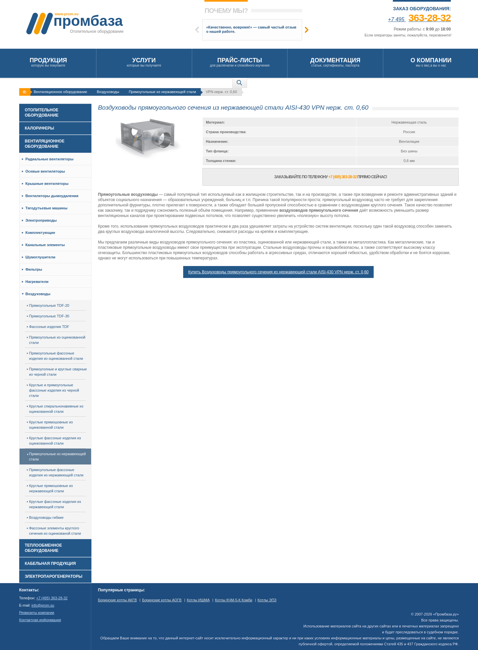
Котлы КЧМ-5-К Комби (233, 600)
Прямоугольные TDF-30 (48, 316)
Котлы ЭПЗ (267, 600)
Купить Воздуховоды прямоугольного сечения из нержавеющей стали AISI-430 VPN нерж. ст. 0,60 (278, 272)
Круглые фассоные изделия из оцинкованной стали (54, 440)
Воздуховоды (108, 92)
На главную (25, 92)
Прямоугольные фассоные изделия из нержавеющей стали (55, 472)
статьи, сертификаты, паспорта (335, 62)
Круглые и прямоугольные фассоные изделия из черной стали (53, 390)
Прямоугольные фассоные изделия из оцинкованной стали (55, 355)
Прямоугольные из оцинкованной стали (56, 340)
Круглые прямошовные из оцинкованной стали (50, 424)
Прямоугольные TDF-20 (48, 305)
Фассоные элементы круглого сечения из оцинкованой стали (54, 530)
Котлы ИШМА (198, 600)
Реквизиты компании (36, 613)
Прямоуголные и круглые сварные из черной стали (57, 371)
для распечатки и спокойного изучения (240, 62)
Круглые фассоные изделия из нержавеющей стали (54, 504)
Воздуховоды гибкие (45, 517)
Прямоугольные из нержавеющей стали (162, 92)
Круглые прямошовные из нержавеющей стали (50, 488)
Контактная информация (40, 620)
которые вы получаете (144, 62)
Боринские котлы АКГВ (117, 600)
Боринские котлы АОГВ (162, 600)
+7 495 (419, 19)
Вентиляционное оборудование (60, 92)
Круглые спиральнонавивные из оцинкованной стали (55, 408)
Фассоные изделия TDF (48, 327)
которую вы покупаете (48, 62)
